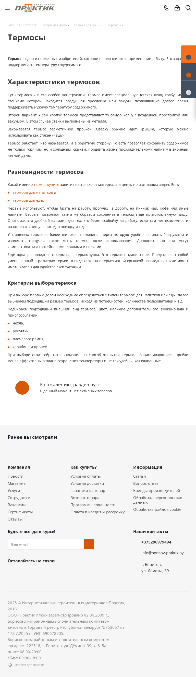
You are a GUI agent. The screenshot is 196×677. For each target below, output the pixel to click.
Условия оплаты (85, 476)
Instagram (38, 573)
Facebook (25, 573)
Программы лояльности (93, 504)
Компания (19, 467)
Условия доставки (87, 483)
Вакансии (17, 504)
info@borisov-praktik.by (162, 552)
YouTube (64, 573)
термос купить (46, 184)
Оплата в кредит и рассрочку (97, 511)
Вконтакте (13, 573)
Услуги (14, 490)
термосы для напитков (33, 192)
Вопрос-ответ (145, 483)
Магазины (17, 483)
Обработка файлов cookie (157, 509)
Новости (15, 476)
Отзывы (15, 519)
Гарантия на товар (87, 490)
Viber (76, 573)
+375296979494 (156, 542)
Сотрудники (19, 497)
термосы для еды (28, 200)
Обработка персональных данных (157, 500)
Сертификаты (20, 511)
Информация (147, 467)
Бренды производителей (156, 490)
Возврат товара (84, 497)
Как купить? (83, 467)
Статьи (139, 476)
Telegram (51, 573)
